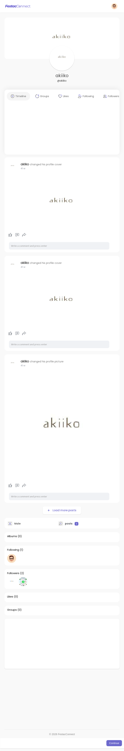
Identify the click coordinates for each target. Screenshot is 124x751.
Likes (10, 596)
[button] (114, 6)
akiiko (62, 75)
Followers (13, 573)
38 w (23, 168)
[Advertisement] (61, 130)
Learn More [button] (98, 743)
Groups (12, 609)
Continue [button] (114, 743)
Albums (12, 536)
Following (13, 549)
